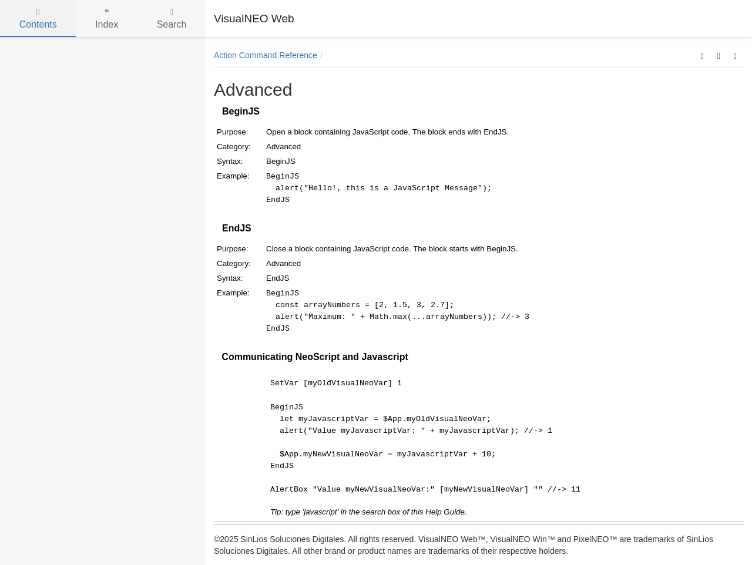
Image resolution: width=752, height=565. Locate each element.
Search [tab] (172, 18)
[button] (702, 55)
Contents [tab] (38, 18)
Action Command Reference (265, 55)
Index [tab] (106, 18)
